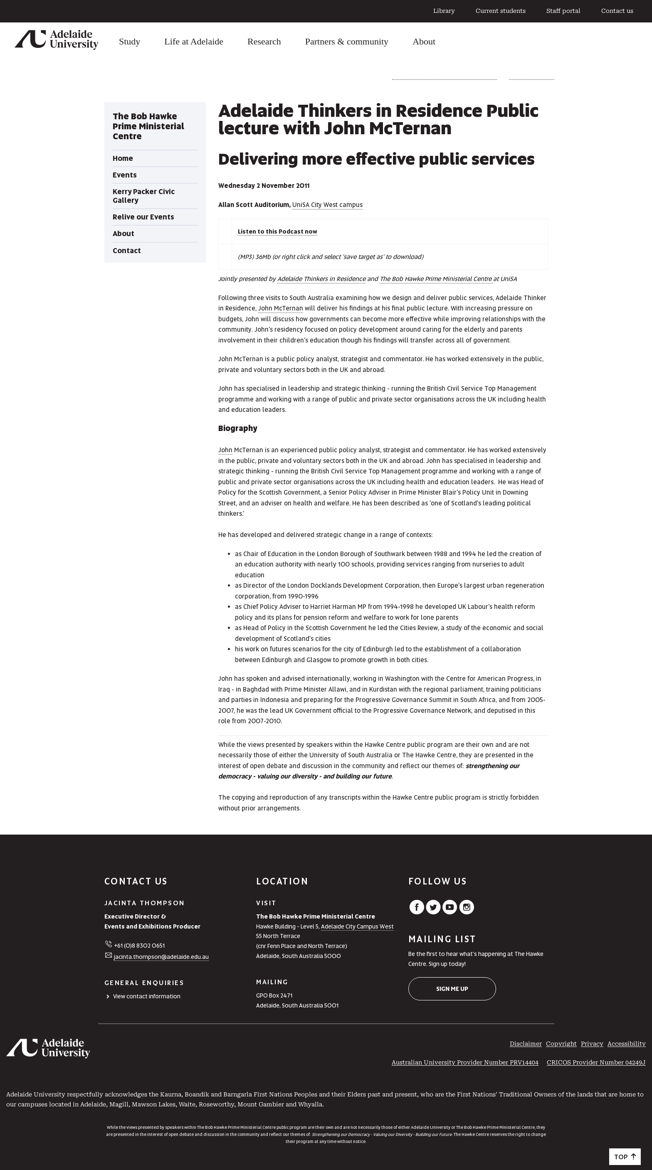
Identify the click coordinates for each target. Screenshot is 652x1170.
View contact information (146, 996)
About (423, 41)
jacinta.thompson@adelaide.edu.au (161, 957)
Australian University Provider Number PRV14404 (465, 1062)
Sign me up (452, 989)
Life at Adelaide (193, 41)
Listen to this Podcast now (277, 231)
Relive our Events (531, 76)
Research (264, 41)
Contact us (617, 10)
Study (129, 41)
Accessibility (627, 1043)
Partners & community (346, 41)
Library (444, 10)
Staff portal (563, 10)
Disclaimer (526, 1043)
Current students (501, 10)
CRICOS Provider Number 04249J (596, 1062)
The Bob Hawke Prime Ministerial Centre (444, 76)
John (225, 450)
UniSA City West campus (327, 205)
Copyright (561, 1043)
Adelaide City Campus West (357, 926)
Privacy (592, 1043)
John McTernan (280, 308)
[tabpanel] (155, 182)
